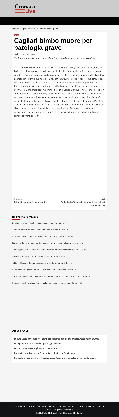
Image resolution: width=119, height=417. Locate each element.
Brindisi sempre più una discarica (37, 200)
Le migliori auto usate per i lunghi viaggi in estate (37, 343)
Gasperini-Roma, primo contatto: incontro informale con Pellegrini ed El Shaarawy (49, 243)
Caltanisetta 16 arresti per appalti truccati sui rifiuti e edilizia (82, 202)
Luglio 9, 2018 (19, 54)
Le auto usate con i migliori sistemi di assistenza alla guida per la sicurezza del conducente (57, 338)
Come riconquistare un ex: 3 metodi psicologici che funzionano (44, 353)
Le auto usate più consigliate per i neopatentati (37, 348)
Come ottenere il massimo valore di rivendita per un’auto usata (40, 229)
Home (15, 29)
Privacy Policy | (56, 413)
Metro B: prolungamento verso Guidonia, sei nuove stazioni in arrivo (42, 236)
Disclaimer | (68, 413)
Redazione (78, 413)
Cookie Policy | (42, 413)
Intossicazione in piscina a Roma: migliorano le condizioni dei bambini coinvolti (47, 283)
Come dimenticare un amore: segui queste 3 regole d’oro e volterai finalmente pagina (55, 357)
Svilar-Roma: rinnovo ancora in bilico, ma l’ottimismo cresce (38, 256)
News (17, 35)
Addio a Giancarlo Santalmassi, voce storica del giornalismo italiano (42, 263)
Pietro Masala (30, 54)
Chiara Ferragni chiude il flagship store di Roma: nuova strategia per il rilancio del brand (51, 276)
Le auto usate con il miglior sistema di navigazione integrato (39, 223)
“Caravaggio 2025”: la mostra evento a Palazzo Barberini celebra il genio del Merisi (49, 249)
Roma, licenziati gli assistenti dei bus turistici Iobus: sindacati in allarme (44, 269)
